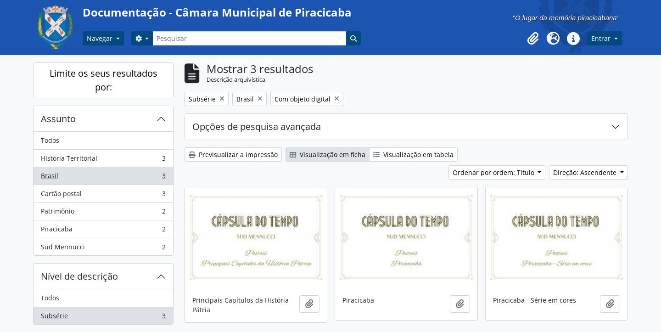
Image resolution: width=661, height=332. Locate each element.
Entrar (601, 38)
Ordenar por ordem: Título (494, 172)
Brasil (103, 178)
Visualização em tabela (413, 154)
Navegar (100, 38)
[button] (533, 38)
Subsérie (103, 318)
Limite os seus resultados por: (103, 80)
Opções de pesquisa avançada (256, 126)
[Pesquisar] (249, 38)
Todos (50, 140)
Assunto (58, 119)
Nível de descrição (79, 276)
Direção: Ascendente (585, 172)
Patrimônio (103, 213)
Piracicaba (103, 231)
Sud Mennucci (103, 249)
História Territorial (103, 160)
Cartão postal (103, 196)
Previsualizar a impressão (233, 154)
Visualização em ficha (327, 154)
